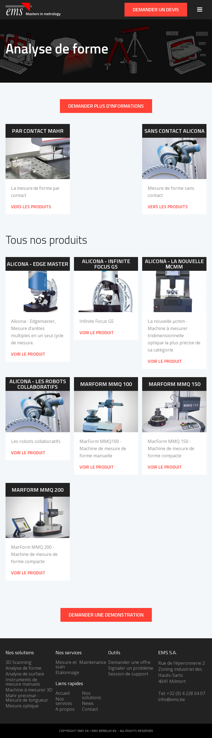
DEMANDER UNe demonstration (106, 614)
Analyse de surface (25, 674)
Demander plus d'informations (106, 106)
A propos (65, 709)
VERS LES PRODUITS (31, 206)
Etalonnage (67, 672)
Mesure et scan (66, 664)
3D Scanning (18, 662)
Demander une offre (129, 662)
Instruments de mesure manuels (23, 681)
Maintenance (92, 662)
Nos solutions (91, 695)
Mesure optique (22, 706)
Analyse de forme (23, 668)
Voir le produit (28, 354)
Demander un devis (156, 9)
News (88, 703)
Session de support (128, 674)
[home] (33, 10)
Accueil (62, 693)
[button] (199, 10)
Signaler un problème (130, 668)
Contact (90, 709)
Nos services (63, 701)
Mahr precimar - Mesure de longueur (27, 697)
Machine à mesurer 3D (29, 690)
